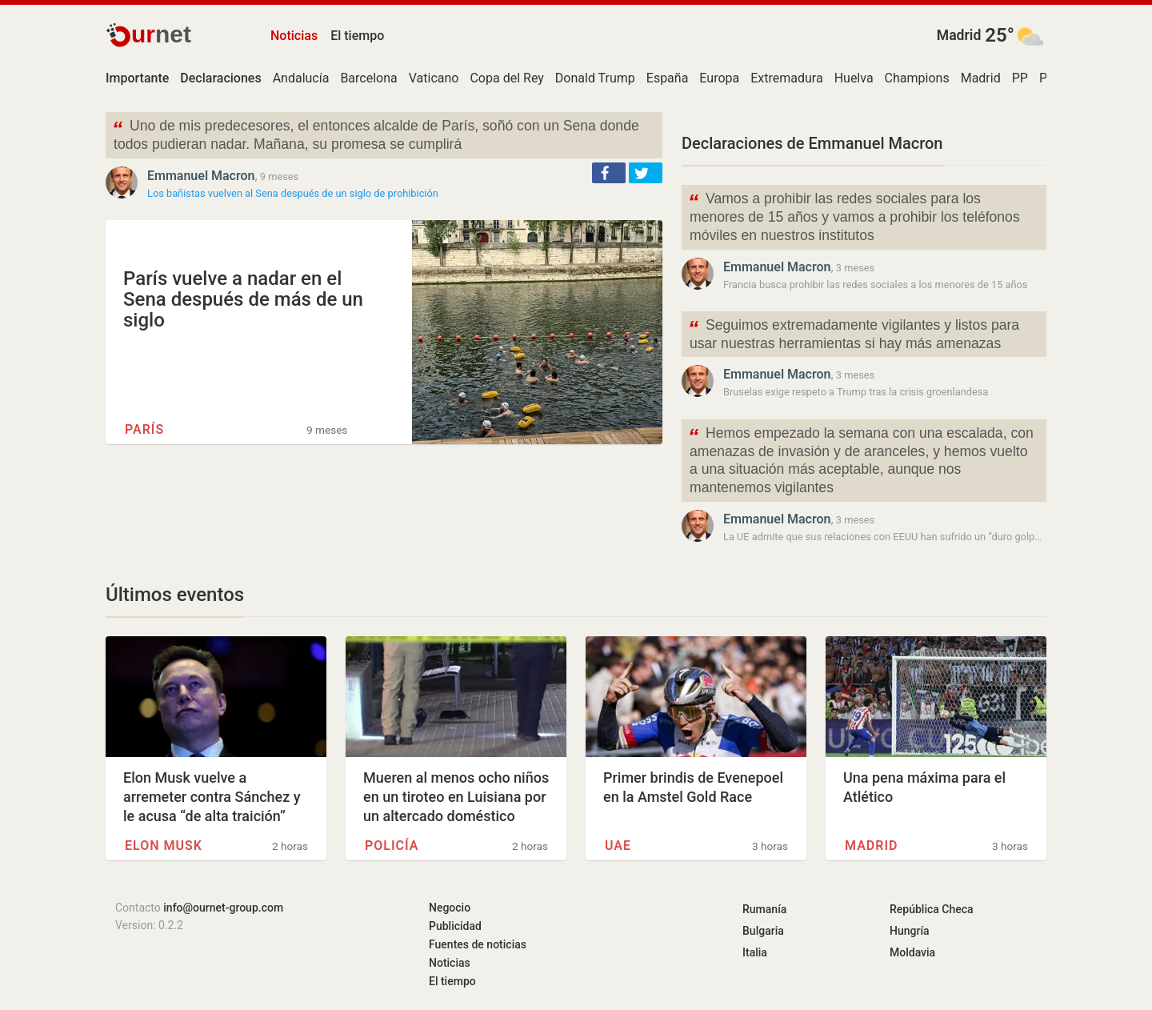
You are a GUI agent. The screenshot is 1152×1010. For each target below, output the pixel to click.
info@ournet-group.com (223, 907)
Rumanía (764, 909)
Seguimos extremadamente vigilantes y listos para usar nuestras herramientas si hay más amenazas (853, 333)
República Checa (932, 909)
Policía (391, 845)
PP (1020, 78)
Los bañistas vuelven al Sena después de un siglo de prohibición (292, 193)
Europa (719, 78)
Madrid (959, 35)
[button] (609, 172)
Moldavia (912, 952)
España (667, 78)
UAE (618, 845)
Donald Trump (595, 78)
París (144, 429)
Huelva (854, 78)
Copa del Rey (506, 78)
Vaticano (434, 78)
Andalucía (301, 78)
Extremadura (786, 78)
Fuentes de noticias (477, 944)
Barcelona (368, 78)
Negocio (449, 907)
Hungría (910, 930)
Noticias (294, 35)
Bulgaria (763, 930)
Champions (917, 78)
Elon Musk (163, 845)
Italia (754, 952)
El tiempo (357, 35)
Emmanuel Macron (201, 175)
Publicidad (455, 926)
